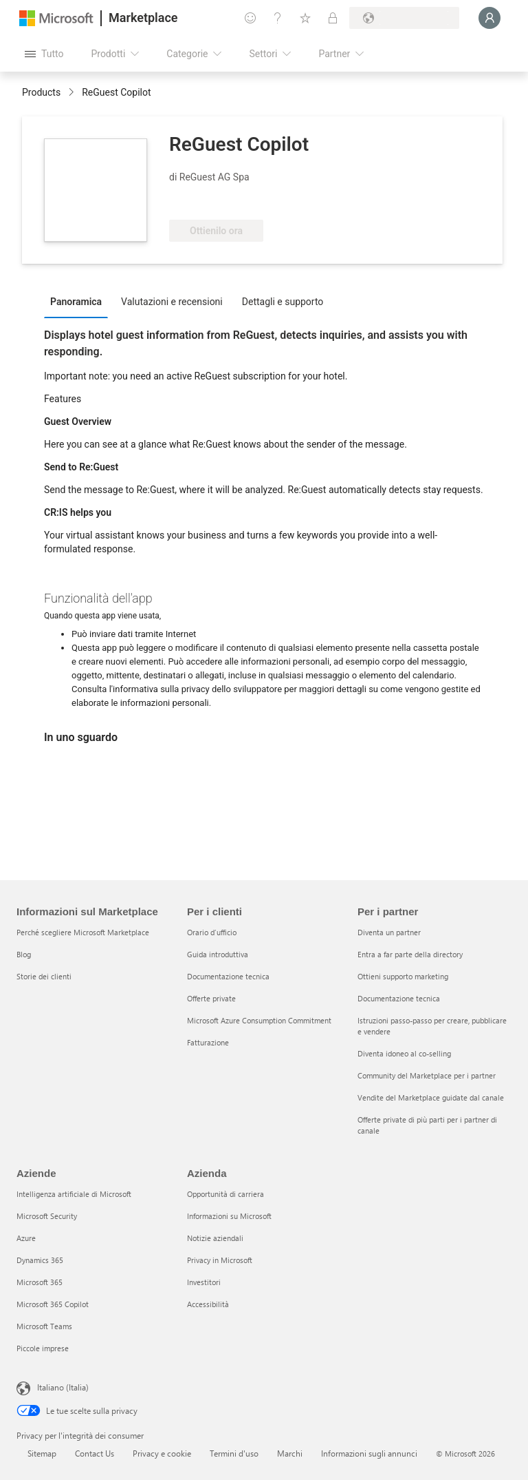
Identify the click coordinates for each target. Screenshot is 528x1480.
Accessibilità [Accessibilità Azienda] (208, 1304)
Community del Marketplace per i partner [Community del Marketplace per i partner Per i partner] (427, 1075)
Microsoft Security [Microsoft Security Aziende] (46, 1216)
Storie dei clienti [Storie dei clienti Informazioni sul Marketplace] (44, 976)
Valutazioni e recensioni (172, 301)
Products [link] (41, 92)
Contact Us (94, 1453)
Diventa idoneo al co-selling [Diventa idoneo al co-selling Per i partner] (404, 1053)
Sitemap (42, 1453)
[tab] (79, 301)
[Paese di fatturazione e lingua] (404, 18)
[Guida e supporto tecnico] (278, 18)
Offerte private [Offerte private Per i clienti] (211, 998)
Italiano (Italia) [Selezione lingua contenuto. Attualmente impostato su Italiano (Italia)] (63, 1387)
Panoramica (76, 301)
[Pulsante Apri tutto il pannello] (44, 54)
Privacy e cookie (162, 1453)
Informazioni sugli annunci (369, 1453)
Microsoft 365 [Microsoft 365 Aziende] (39, 1282)
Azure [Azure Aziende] (26, 1238)
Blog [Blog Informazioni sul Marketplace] (23, 954)
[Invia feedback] (250, 18)
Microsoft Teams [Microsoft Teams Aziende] (44, 1326)
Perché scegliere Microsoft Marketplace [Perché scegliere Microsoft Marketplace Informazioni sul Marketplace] (82, 932)
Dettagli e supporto (283, 301)
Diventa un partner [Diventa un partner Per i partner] (389, 932)
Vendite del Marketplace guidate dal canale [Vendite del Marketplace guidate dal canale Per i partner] (431, 1097)
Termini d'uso (234, 1453)
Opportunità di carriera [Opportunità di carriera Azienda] (225, 1194)
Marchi (289, 1453)
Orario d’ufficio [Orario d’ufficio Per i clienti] (211, 932)
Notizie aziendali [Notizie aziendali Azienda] (215, 1238)
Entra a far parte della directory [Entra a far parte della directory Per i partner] (410, 954)
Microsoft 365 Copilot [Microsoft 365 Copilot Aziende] (52, 1304)
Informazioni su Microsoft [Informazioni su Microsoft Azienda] (229, 1216)
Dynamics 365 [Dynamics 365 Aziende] (39, 1260)
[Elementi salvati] (305, 18)
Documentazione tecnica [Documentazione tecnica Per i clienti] (228, 976)
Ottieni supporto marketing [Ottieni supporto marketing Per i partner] (403, 976)
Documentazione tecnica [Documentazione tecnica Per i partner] (399, 998)
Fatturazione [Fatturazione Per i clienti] (208, 1042)
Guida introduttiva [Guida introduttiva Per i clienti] (217, 954)
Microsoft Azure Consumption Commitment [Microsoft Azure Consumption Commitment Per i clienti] (259, 1020)
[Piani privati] (333, 18)
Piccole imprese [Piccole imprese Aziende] (42, 1348)
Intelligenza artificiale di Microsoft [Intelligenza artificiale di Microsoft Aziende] (73, 1194)
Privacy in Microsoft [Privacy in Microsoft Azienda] (219, 1260)
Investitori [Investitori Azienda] (204, 1282)
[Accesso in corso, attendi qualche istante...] (489, 18)
